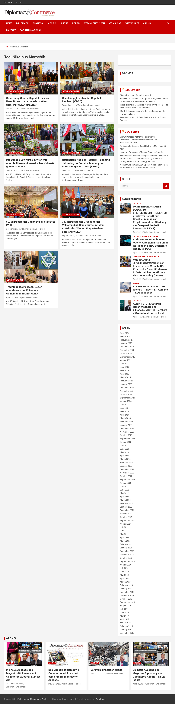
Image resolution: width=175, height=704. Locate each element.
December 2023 (127, 428)
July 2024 (124, 404)
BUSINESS (38, 23)
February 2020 (126, 585)
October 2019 (126, 599)
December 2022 (127, 469)
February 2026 (126, 340)
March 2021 (125, 541)
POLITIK (76, 23)
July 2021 (124, 527)
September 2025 (127, 357)
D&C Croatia (132, 90)
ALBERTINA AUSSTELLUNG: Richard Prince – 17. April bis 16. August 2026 (150, 289)
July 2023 (124, 445)
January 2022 (126, 507)
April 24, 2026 (139, 232)
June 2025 (124, 367)
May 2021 (124, 534)
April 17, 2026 (139, 296)
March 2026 (125, 336)
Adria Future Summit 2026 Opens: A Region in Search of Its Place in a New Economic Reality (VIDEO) (150, 244)
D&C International (30, 30)
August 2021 (125, 524)
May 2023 (124, 452)
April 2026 (124, 333)
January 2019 (126, 629)
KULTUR (64, 23)
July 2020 (124, 568)
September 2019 (127, 602)
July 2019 (124, 609)
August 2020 (125, 565)
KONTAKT (11, 30)
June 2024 (124, 408)
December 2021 (127, 510)
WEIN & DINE (115, 23)
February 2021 (126, 544)
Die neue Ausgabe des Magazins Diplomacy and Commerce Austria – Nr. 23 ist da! (149, 675)
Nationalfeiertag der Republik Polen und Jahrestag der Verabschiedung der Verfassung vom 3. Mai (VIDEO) (86, 163)
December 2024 (127, 387)
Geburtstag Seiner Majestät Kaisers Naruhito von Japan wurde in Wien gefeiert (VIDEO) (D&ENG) (27, 101)
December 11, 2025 (70, 105)
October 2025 (126, 353)
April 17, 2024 (12, 297)
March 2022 (125, 500)
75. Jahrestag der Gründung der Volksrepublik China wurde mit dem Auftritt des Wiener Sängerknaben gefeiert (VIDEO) (83, 226)
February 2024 (126, 421)
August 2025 (125, 360)
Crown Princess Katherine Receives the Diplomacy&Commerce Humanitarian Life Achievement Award (138, 140)
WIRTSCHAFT (132, 23)
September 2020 (127, 561)
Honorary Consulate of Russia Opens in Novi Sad (142, 152)
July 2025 (124, 363)
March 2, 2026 (12, 109)
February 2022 (126, 503)
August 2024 (125, 401)
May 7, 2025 (67, 170)
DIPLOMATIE (22, 23)
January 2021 (126, 548)
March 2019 (125, 623)
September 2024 (127, 398)
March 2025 (125, 377)
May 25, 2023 (54, 684)
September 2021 (127, 520)
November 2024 (127, 391)
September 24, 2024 (71, 235)
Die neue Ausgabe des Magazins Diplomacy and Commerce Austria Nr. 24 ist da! (23, 675)
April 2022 (124, 496)
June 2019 (124, 612)
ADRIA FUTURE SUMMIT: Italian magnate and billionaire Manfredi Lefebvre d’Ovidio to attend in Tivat (150, 308)
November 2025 (127, 350)
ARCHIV (147, 23)
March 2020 (125, 582)
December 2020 (127, 551)
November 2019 (127, 595)
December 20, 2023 (14, 684)
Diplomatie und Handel (29, 109)
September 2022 (127, 479)
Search (166, 186)
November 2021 (127, 513)
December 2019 (127, 592)
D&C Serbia (132, 131)
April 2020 (124, 578)
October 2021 (126, 517)
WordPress (101, 699)
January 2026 (126, 343)
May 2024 (124, 411)
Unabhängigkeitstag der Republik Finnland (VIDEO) (82, 100)
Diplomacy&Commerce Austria (34, 699)
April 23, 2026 (139, 252)
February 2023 (126, 462)
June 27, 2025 (12, 170)
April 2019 (124, 619)
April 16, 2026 (139, 317)
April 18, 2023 (139, 684)
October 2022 (126, 476)
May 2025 (124, 370)
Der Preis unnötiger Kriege (106, 669)
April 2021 (124, 537)
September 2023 (127, 438)
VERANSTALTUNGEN (94, 23)
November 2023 (127, 432)
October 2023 (126, 435)
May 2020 (124, 575)
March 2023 (125, 459)
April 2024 (124, 415)
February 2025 (126, 381)
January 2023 (126, 466)
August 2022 (125, 483)
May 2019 (124, 616)
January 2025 (126, 384)
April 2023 (124, 456)
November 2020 (127, 554)
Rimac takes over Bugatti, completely (136, 95)
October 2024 (126, 394)
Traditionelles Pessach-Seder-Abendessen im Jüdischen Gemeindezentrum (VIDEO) (24, 290)
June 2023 (124, 449)
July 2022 (124, 486)
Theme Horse (68, 699)
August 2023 (125, 442)
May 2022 (124, 493)
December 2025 (127, 346)
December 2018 (127, 633)
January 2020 (126, 588)
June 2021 (124, 530)
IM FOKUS (51, 23)
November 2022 (127, 473)
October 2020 (126, 558)
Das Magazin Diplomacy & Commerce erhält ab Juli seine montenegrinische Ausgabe (63, 675)
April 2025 (124, 374)
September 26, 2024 (15, 229)
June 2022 (124, 490)
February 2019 (126, 626)
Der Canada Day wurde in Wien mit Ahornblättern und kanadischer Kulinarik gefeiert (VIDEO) (30, 163)
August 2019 (125, 605)
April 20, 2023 (96, 674)
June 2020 (124, 571)
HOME (9, 23)
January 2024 (126, 425)
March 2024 (125, 418)
